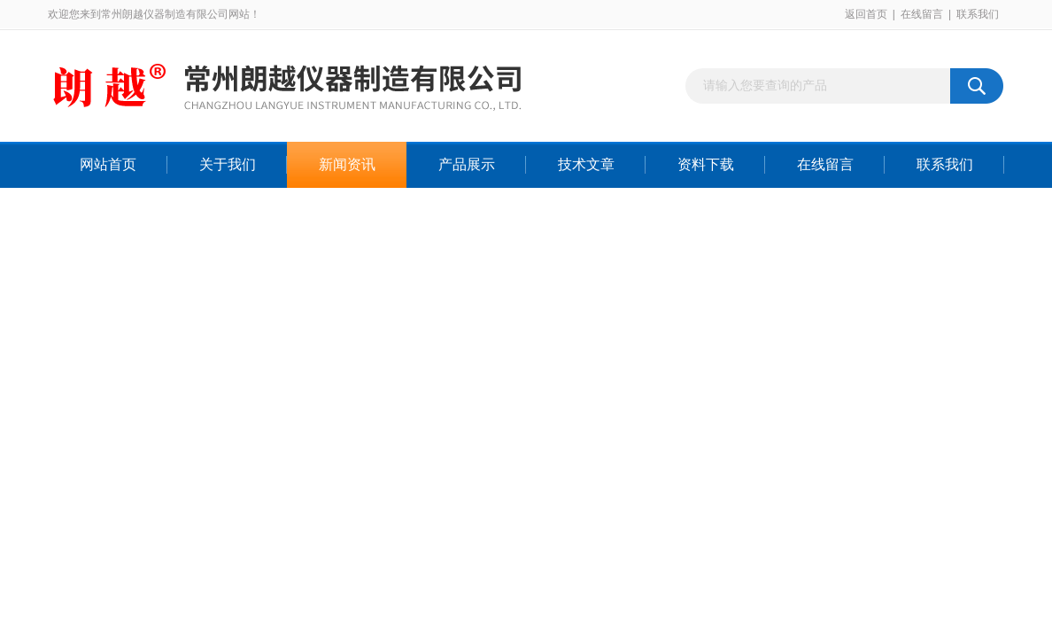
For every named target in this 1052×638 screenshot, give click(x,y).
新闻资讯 (347, 164)
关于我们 (227, 164)
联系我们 (977, 14)
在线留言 (922, 14)
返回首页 (866, 14)
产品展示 (466, 164)
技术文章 (586, 164)
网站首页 (108, 164)
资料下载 (705, 164)
